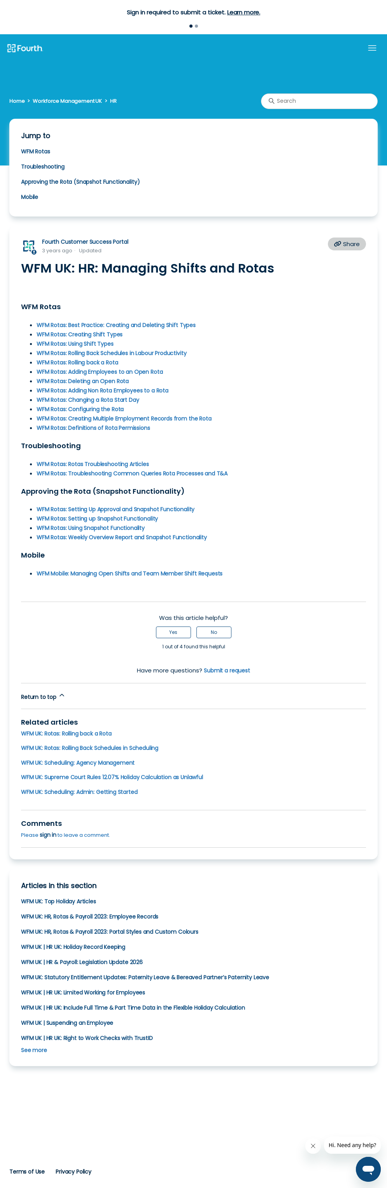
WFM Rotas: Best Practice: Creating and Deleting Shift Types (116, 325)
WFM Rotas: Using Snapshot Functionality (91, 528)
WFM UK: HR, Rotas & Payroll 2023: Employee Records (89, 916)
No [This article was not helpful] (214, 632)
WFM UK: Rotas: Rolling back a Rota (66, 733)
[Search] (319, 101)
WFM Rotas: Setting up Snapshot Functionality (97, 519)
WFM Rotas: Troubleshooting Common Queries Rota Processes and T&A (132, 473)
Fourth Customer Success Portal (85, 242)
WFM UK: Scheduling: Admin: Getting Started (79, 792)
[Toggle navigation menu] (372, 48)
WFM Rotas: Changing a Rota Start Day (88, 400)
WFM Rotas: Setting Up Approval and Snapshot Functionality (115, 509)
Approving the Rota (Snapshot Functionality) (80, 182)
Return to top (43, 696)
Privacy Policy (73, 1172)
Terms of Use (27, 1172)
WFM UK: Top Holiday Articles (58, 901)
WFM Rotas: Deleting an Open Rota (83, 381)
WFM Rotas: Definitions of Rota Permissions (93, 428)
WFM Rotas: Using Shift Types (75, 344)
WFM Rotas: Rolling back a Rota (77, 362)
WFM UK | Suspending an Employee (67, 1023)
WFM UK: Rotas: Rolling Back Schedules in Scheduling (89, 748)
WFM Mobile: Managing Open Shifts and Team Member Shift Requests (129, 573)
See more (34, 1050)
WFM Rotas (35, 151)
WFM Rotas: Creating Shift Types (80, 334)
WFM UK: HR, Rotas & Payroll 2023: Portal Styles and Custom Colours (109, 932)
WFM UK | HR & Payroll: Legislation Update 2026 (82, 962)
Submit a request (227, 670)
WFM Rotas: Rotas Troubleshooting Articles (93, 464)
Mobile (29, 197)
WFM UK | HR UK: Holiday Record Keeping (73, 947)
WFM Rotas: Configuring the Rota (80, 409)
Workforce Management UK (67, 101)
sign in (48, 835)
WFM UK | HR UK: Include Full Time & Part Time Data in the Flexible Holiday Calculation (133, 1008)
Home (17, 101)
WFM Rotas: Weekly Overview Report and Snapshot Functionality (122, 537)
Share (347, 244)
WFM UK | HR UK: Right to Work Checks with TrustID (86, 1038)
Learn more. (243, 12)
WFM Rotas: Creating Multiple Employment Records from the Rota (124, 418)
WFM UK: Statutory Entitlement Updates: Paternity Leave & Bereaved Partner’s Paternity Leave (145, 977)
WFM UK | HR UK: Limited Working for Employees (83, 992)
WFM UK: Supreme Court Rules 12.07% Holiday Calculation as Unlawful (112, 777)
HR (113, 101)
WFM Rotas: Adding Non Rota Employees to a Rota (102, 390)
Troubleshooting (43, 167)
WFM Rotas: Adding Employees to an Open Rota (100, 372)
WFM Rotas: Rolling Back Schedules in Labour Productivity (111, 353)
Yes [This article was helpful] (173, 632)
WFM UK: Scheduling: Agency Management (78, 763)
